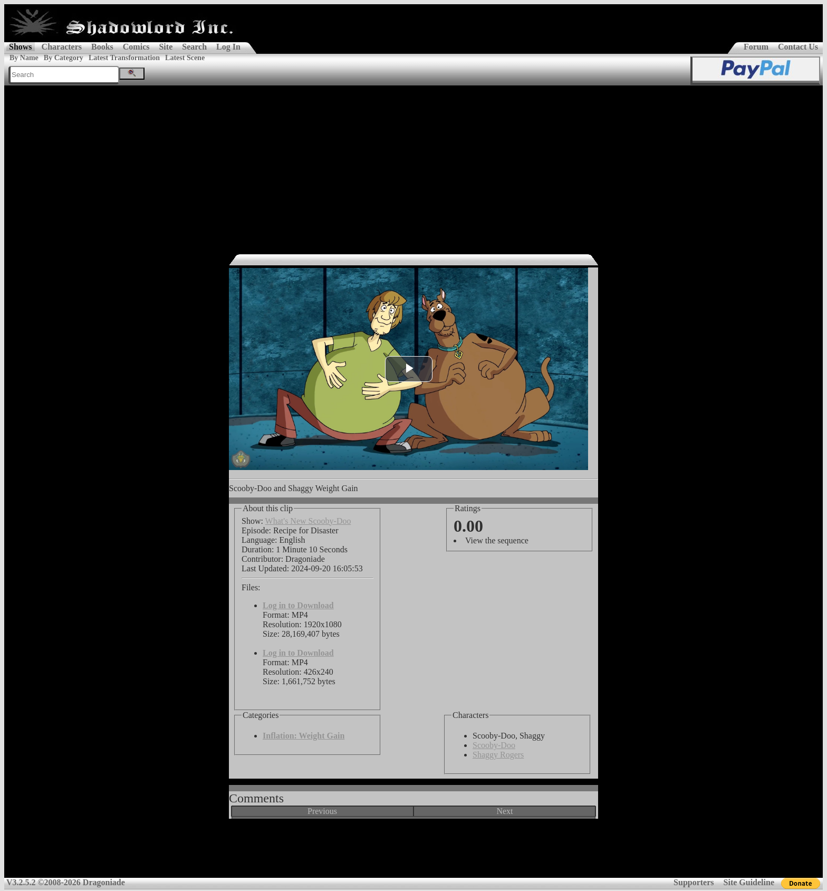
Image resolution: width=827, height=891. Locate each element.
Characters (62, 46)
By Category (63, 58)
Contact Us (798, 46)
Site (165, 46)
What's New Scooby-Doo (308, 520)
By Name (24, 58)
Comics (136, 46)
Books (102, 46)
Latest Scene (185, 58)
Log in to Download (298, 605)
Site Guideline (749, 882)
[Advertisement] (413, 164)
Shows (20, 46)
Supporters (694, 882)
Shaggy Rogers (498, 754)
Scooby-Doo (494, 745)
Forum (756, 46)
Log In (228, 46)
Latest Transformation (124, 58)
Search (194, 46)
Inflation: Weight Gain (303, 735)
